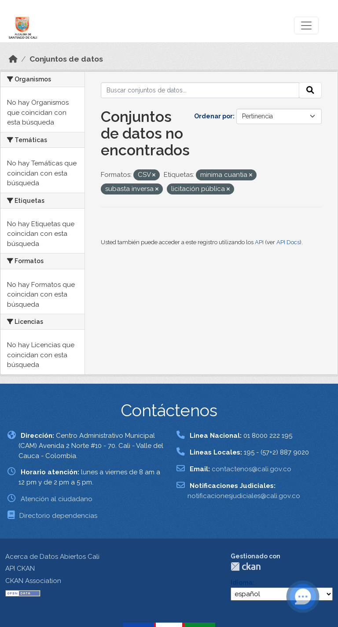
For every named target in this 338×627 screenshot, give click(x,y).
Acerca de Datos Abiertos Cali (52, 557)
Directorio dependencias (58, 516)
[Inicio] (13, 59)
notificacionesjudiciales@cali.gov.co (243, 496)
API (259, 242)
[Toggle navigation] (306, 25)
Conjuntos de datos (66, 59)
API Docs (288, 242)
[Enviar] (310, 90)
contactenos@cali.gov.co (251, 469)
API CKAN (20, 568)
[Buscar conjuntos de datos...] (200, 90)
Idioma (242, 582)
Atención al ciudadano (56, 499)
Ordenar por (213, 116)
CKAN (246, 566)
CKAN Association (33, 581)
